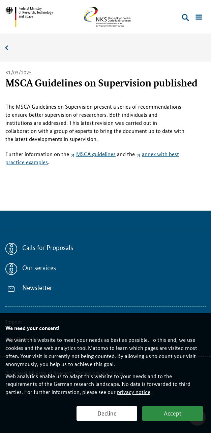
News (10, 48)
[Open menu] (199, 17)
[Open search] (185, 17)
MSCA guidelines (96, 153)
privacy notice (133, 391)
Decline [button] (107, 413)
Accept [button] (172, 413)
